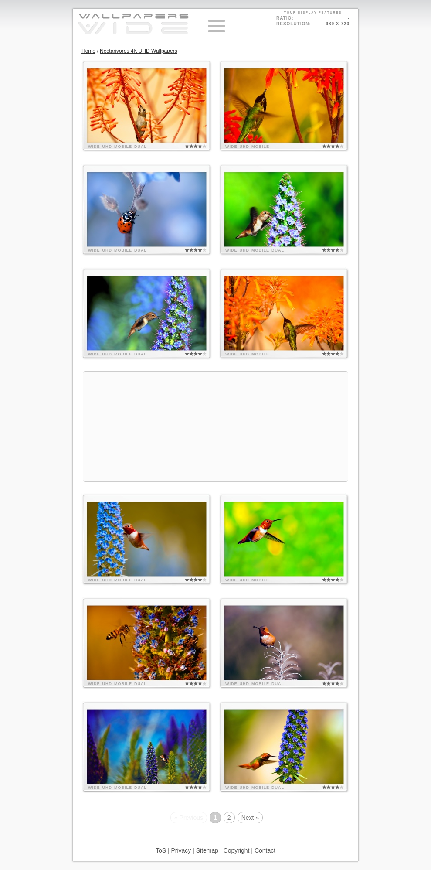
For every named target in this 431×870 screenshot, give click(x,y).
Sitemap (207, 850)
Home (88, 51)
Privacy (181, 850)
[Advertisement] (215, 426)
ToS (161, 850)
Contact (265, 850)
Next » (250, 817)
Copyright (237, 850)
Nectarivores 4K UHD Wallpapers (138, 51)
